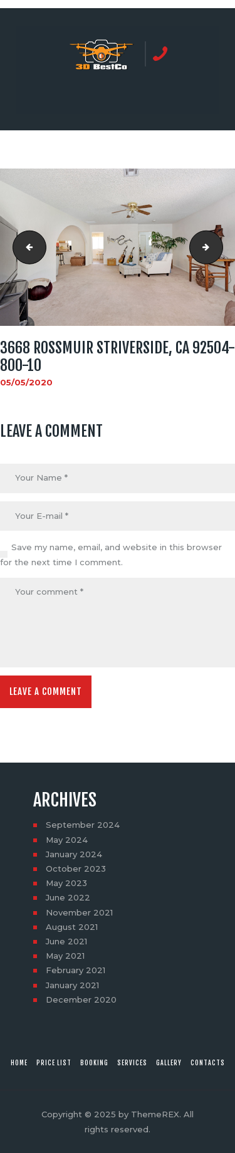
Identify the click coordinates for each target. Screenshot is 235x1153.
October (76, 868)
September (83, 825)
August (72, 927)
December (81, 999)
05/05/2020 (26, 382)
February (75, 970)
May (67, 840)
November (79, 912)
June (68, 897)
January (74, 854)
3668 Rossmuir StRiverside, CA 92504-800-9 (25, 248)
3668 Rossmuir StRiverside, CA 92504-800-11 (218, 248)
